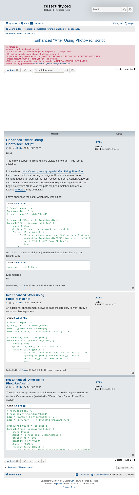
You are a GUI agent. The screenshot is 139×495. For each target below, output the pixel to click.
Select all (20, 204)
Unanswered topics (13, 33)
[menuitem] (25, 23)
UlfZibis (98, 142)
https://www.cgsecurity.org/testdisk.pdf (51, 63)
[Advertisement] (69, 102)
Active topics (31, 33)
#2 (7, 303)
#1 (7, 148)
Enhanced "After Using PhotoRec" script (69, 40)
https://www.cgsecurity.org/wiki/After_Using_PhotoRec (53, 171)
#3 (7, 387)
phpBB (59, 484)
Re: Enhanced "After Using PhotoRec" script (25, 296)
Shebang (20, 189)
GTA (72, 481)
